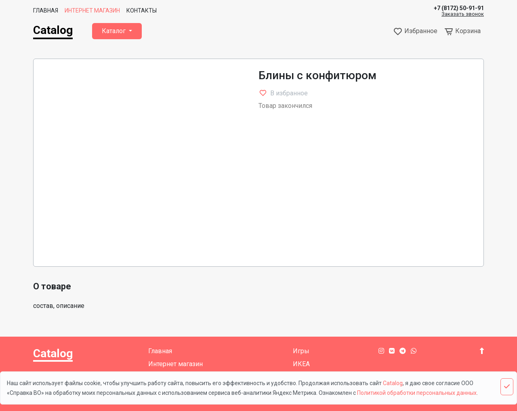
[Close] (506, 386)
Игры (301, 351)
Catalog (53, 30)
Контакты (141, 10)
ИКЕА (301, 364)
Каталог (114, 31)
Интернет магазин (92, 10)
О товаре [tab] (52, 286)
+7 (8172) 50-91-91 (459, 8)
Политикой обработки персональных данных (417, 393)
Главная (45, 10)
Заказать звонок (462, 14)
